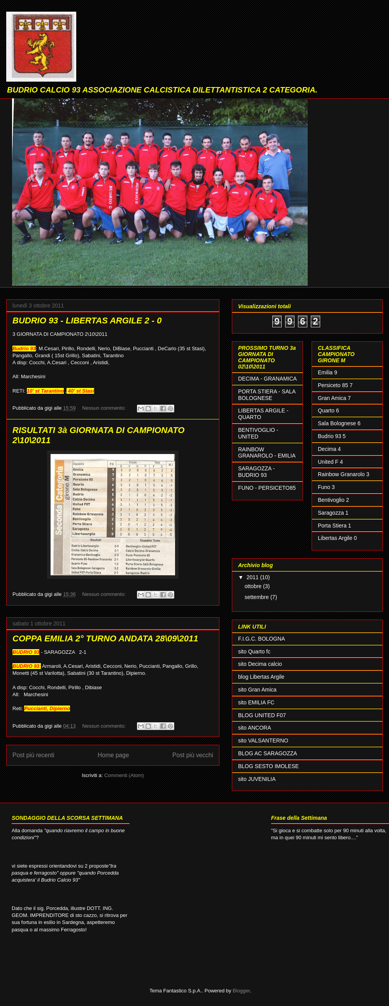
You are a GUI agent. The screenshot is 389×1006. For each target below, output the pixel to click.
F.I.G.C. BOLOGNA (261, 639)
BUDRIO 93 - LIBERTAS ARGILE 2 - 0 (86, 320)
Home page (113, 755)
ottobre (254, 586)
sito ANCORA (254, 728)
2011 (253, 577)
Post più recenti (33, 755)
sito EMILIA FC (256, 702)
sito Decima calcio (260, 664)
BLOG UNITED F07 (262, 715)
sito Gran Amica (257, 689)
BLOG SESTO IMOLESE (268, 766)
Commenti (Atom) (124, 775)
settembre (257, 597)
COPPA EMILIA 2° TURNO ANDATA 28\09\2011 (105, 638)
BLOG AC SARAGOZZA (267, 753)
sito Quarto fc (254, 651)
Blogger (241, 991)
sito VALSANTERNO (263, 740)
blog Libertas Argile (261, 677)
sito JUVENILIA (256, 779)
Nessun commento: (104, 408)
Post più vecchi (192, 755)
